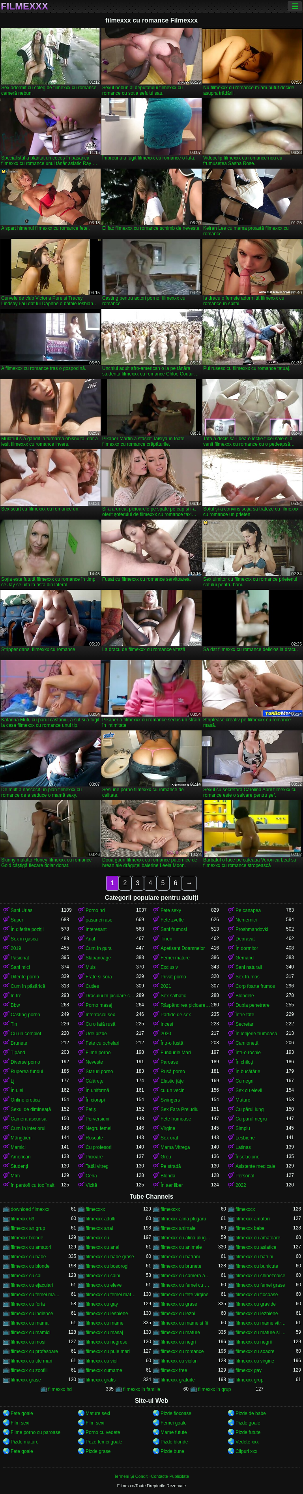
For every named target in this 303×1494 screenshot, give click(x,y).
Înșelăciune (248, 1157)
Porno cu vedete (103, 1432)
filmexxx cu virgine (255, 1361)
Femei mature (175, 958)
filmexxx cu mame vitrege (261, 1323)
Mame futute (174, 1432)
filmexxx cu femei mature (111, 1294)
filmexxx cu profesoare (34, 1351)
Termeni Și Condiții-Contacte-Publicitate (151, 1476)
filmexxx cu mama (30, 1323)
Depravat (245, 939)
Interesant (96, 929)
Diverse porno (25, 1062)
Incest (167, 1024)
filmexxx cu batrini (254, 1256)
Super (17, 920)
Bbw (15, 1005)
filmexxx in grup (214, 1389)
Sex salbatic (173, 996)
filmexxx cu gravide (256, 1304)
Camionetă (247, 1043)
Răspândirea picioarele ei (186, 1005)
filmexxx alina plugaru (183, 1219)
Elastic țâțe (172, 1081)
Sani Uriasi (22, 910)
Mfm (15, 1176)
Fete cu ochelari (102, 1043)
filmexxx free (174, 1370)
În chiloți (244, 1062)
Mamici (18, 1147)
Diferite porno (25, 977)
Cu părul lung (250, 1109)
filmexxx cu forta (28, 1304)
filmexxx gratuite (178, 1380)
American (21, 1157)
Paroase (169, 1062)
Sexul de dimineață (31, 1109)
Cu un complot (26, 1033)
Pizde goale (248, 1423)
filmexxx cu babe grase (110, 1256)
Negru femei (98, 1128)
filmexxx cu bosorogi (107, 1266)
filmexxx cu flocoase (257, 1294)
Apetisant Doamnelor (183, 948)
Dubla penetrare (252, 1005)
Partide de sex (176, 1014)
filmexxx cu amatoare (258, 1238)
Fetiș (91, 1109)
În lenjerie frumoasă (256, 1033)
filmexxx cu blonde (30, 1266)
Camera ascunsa (29, 1119)
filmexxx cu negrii (254, 1342)
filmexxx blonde (27, 1238)
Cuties (92, 986)
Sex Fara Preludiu (179, 1109)
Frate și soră (99, 977)
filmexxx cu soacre (255, 1351)
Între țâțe (245, 1014)
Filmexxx (24, 6)
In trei (16, 996)
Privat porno (173, 977)
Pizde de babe (251, 1413)
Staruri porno (99, 1071)
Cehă (91, 1176)
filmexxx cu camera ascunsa (186, 1275)
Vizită (91, 1185)
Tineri (166, 939)
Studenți (19, 1166)
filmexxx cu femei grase (260, 1285)
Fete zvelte (172, 920)
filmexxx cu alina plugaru (186, 1238)
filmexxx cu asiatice (256, 1247)
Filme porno (98, 1052)
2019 (16, 948)
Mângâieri (21, 1138)
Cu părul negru (251, 1119)
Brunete (19, 1043)
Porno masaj (99, 1005)
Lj (12, 1081)
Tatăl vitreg (97, 1166)
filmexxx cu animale (181, 1247)
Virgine (168, 1128)
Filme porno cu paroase (35, 1432)
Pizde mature (25, 1442)
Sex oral (169, 1138)
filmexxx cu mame (104, 1323)
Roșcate (94, 1138)
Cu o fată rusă (100, 1024)
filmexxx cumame (104, 1370)
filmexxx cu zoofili (29, 1370)
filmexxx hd (60, 1389)
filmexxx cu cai (26, 1275)
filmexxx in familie (141, 1389)
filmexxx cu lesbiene (107, 1313)
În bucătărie (248, 1071)
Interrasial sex (100, 1014)
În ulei (17, 1090)
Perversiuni (97, 1119)
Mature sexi (98, 1413)
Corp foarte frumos (255, 986)
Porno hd (95, 910)
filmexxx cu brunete (181, 1266)
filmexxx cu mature (180, 1332)
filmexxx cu (97, 1238)
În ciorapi (95, 1100)
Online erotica (25, 1100)
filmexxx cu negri (178, 1342)
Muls (90, 967)
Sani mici (20, 967)
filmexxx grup (250, 1380)
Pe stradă (171, 1166)
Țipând (18, 1052)
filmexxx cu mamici (30, 1332)
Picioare (94, 1157)
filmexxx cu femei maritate (36, 1294)
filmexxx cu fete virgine (184, 1294)
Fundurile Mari (176, 1052)
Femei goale (174, 1423)
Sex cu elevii (249, 1090)
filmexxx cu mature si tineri (261, 1332)
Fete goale (22, 1413)
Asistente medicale (255, 1166)
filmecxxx (95, 1209)
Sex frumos (248, 977)
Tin (14, 1024)
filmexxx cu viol (102, 1361)
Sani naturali (249, 967)
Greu (166, 1157)
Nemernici (246, 920)
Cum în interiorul (28, 1128)
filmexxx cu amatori (31, 1247)
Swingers (170, 1100)
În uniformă (97, 1090)
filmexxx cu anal (102, 1247)
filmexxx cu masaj (104, 1332)
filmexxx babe (250, 1228)
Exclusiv (169, 967)
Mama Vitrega (175, 1147)
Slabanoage (98, 958)
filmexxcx (245, 1209)
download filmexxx (30, 1209)
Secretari (245, 1024)
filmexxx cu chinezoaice (260, 1275)
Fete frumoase (176, 1119)
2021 (166, 986)
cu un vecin (173, 1090)
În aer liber (172, 1185)
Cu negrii (245, 1081)
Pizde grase (98, 1451)
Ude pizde (96, 1033)
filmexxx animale (178, 1228)
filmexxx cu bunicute (257, 1266)
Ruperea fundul (27, 1071)
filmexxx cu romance (182, 1351)
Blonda (168, 1176)
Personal (245, 1176)
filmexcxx (170, 1209)
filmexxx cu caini (103, 1275)
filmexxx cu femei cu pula (186, 1285)
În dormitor (247, 948)
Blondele (245, 996)
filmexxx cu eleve (104, 1285)
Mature (243, 1100)
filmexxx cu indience (32, 1313)
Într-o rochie (248, 1052)
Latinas (243, 1147)
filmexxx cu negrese (106, 1342)
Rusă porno (173, 1071)
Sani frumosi (174, 929)
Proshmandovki (252, 929)
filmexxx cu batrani (180, 1256)
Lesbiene (245, 1138)
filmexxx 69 (22, 1219)
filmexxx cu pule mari (108, 1351)
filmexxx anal (99, 1228)
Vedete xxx (247, 1442)
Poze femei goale (104, 1442)
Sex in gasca (24, 939)
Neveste (94, 1062)
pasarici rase (99, 920)
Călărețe (94, 1081)
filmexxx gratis (101, 1380)
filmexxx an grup (28, 1228)
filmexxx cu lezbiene (257, 1313)
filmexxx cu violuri (179, 1361)
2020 (166, 1033)
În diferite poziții (27, 929)
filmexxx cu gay (102, 1304)
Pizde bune (172, 1451)
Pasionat (20, 958)
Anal (90, 939)
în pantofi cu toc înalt (32, 1185)
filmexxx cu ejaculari (32, 1285)
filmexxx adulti (100, 1219)
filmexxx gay (249, 1370)
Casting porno (25, 1014)
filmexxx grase (26, 1380)
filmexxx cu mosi (28, 1342)
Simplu (243, 1128)
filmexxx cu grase (179, 1304)
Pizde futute (248, 1432)
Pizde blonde (174, 1442)
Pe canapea (248, 910)
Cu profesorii (99, 1147)
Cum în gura (99, 948)
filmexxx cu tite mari (31, 1361)
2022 (241, 1185)
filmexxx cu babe (28, 1256)
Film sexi (20, 1423)
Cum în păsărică (28, 986)
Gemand (245, 958)
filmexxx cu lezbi (178, 1313)
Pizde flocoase (176, 1413)
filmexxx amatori (253, 1219)
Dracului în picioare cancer (111, 996)
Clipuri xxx (246, 1451)
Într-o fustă (172, 1043)
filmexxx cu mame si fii (184, 1323)
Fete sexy (171, 910)
